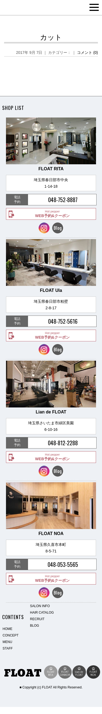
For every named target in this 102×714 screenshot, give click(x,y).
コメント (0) (87, 52)
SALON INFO (40, 606)
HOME (8, 629)
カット (51, 37)
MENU (7, 642)
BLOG (34, 626)
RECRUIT (37, 619)
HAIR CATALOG (42, 612)
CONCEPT (11, 635)
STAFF (8, 648)
